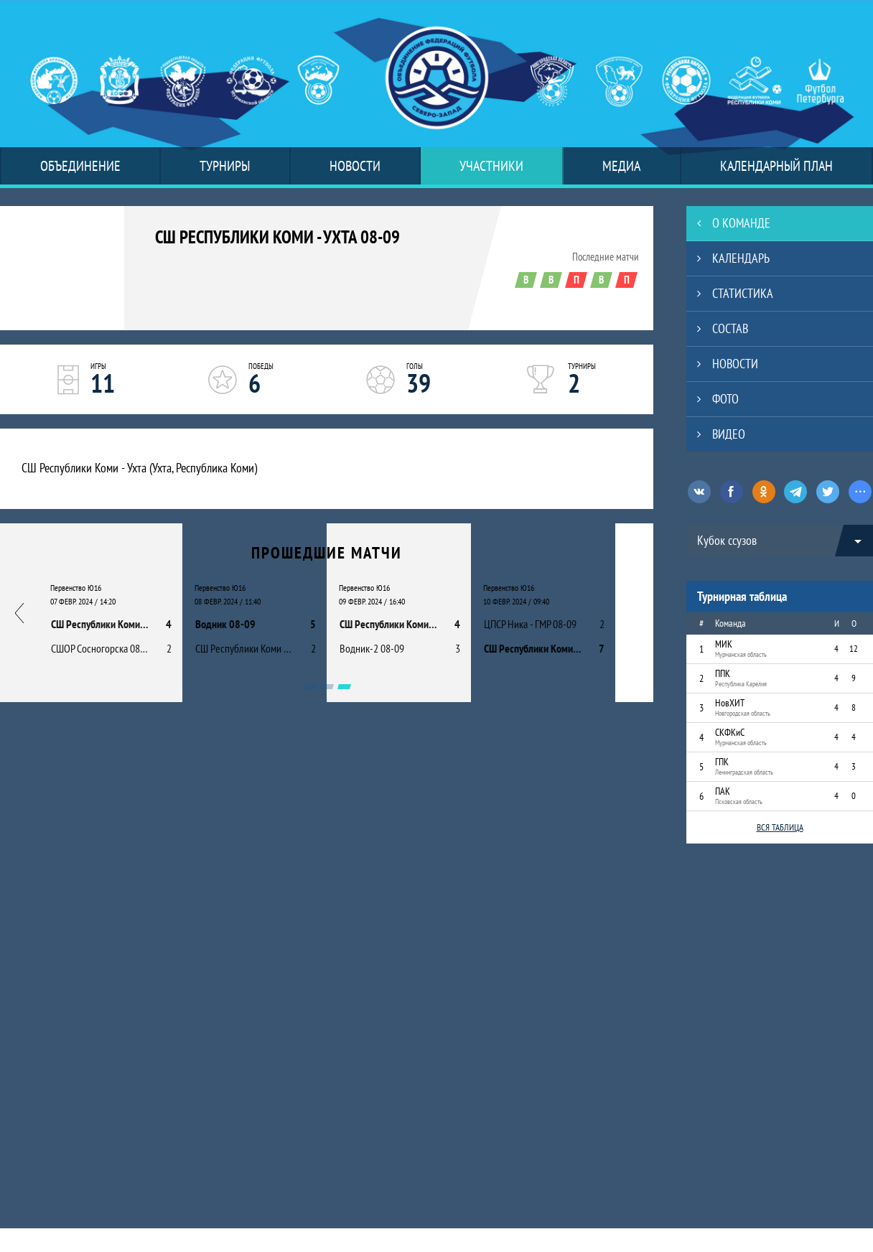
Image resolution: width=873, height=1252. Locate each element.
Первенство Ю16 (75, 587)
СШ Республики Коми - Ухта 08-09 (277, 237)
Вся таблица (780, 827)
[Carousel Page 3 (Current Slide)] (344, 686)
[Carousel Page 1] (310, 686)
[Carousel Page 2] (327, 686)
